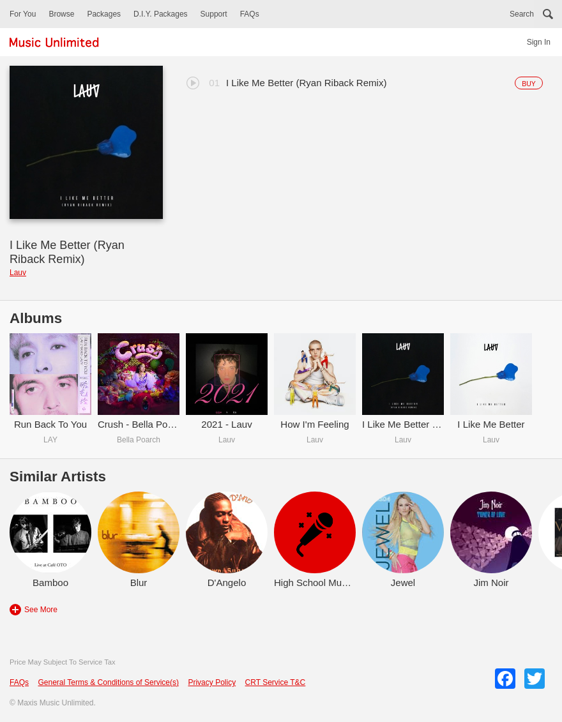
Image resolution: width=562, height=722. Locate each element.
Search (522, 14)
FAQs (249, 14)
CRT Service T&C (275, 682)
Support (214, 14)
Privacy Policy (212, 682)
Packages (104, 14)
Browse (61, 14)
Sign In (539, 42)
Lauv (18, 272)
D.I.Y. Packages (160, 14)
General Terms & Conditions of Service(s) (108, 682)
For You (23, 14)
